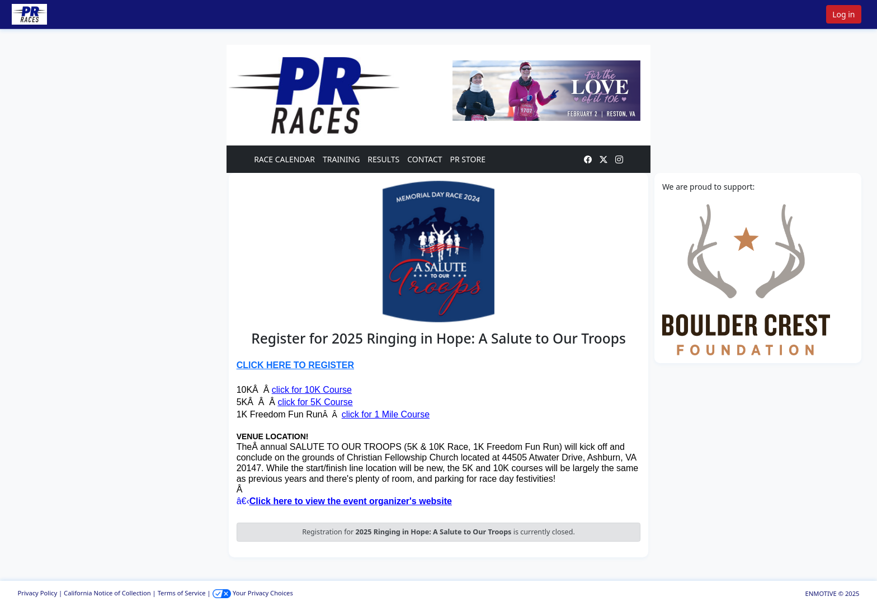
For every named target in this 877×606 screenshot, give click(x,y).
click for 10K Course (312, 389)
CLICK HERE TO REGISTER (295, 365)
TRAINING (341, 159)
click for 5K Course (314, 402)
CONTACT (424, 159)
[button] (45, 14)
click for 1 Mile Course (386, 414)
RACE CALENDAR (284, 159)
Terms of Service (182, 593)
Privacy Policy (38, 593)
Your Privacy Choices (253, 593)
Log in (843, 14)
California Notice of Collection (107, 593)
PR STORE (467, 159)
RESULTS (383, 159)
